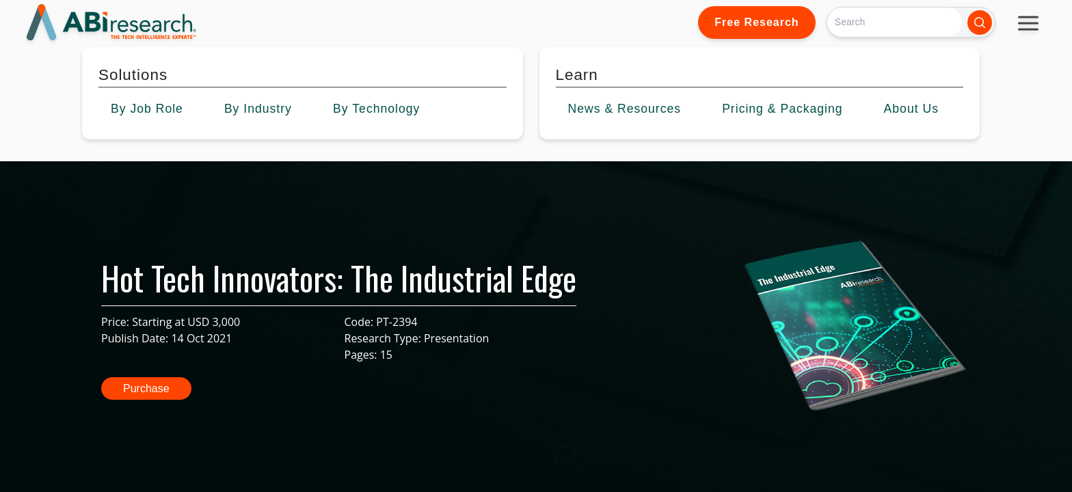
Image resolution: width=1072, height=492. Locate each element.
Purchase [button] (146, 388)
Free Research (756, 22)
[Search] (894, 22)
